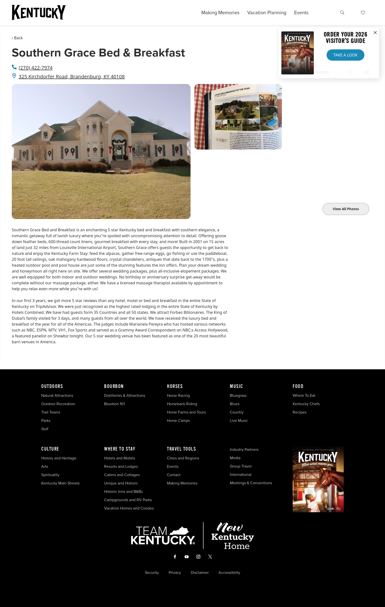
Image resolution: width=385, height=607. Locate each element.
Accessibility (229, 573)
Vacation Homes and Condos (129, 508)
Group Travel (241, 466)
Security (152, 573)
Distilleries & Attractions (124, 395)
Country (237, 412)
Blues (234, 404)
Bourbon (114, 386)
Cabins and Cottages (122, 475)
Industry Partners (244, 449)
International (240, 474)
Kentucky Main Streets (60, 483)
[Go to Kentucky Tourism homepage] (39, 12)
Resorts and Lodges (121, 466)
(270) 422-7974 (36, 67)
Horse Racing (178, 395)
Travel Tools (181, 449)
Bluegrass (238, 395)
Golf (44, 429)
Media (235, 458)
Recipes (300, 412)
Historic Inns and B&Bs (123, 491)
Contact (173, 475)
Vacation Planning (266, 12)
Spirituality (50, 475)
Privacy (175, 573)
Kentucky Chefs (306, 404)
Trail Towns (50, 412)
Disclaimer (200, 573)
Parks (45, 420)
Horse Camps (178, 420)
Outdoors (52, 386)
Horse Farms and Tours (186, 412)
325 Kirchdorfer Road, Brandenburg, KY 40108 (72, 76)
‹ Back (17, 38)
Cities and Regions (183, 458)
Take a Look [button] (345, 55)
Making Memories (220, 12)
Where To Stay (120, 449)
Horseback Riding (182, 404)
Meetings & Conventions (251, 483)
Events (301, 12)
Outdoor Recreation (58, 404)
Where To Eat (304, 395)
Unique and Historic (121, 483)
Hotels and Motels (119, 458)
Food (298, 386)
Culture (50, 449)
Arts (44, 466)
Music (236, 386)
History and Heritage (59, 458)
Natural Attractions (57, 395)
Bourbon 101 (114, 404)
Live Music (239, 420)
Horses (175, 386)
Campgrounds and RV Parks (128, 500)
